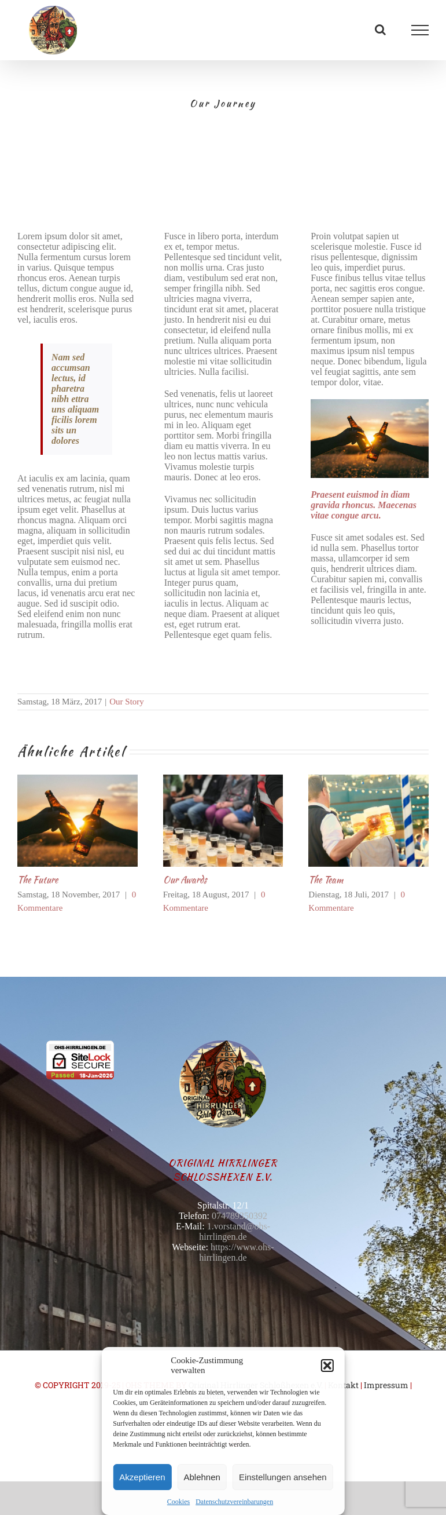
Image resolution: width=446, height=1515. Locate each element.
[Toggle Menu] (420, 30)
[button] (327, 1365)
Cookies (178, 1502)
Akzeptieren (142, 1477)
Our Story (126, 701)
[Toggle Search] (380, 29)
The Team (325, 879)
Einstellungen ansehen (283, 1477)
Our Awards (185, 879)
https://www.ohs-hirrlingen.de (236, 1252)
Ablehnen (202, 1477)
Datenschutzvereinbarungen (234, 1502)
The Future (37, 879)
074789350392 (239, 1216)
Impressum (386, 1384)
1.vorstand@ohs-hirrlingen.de (234, 1231)
